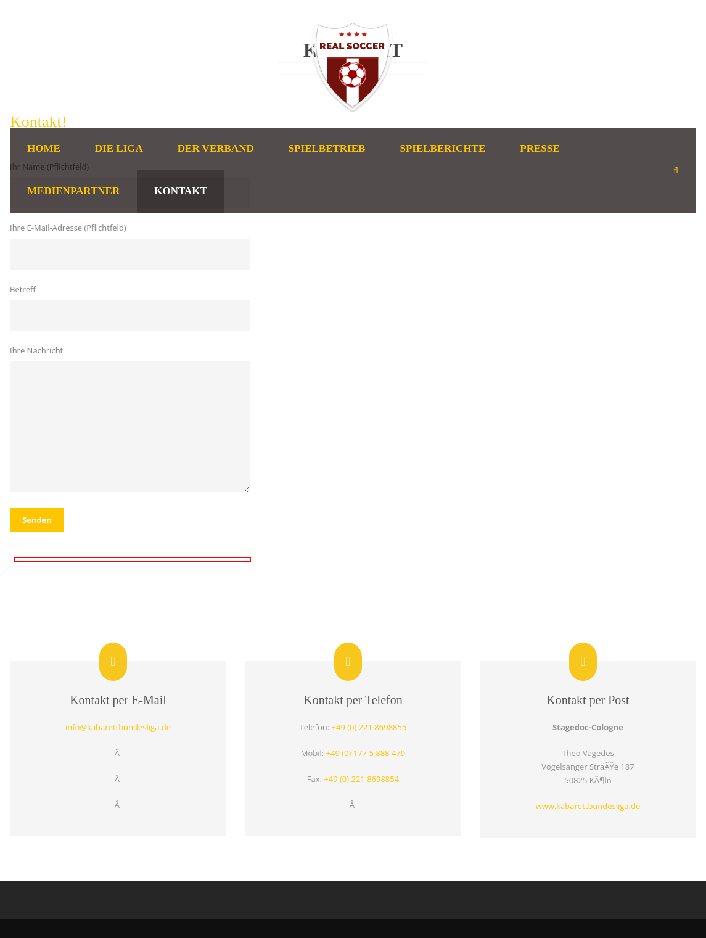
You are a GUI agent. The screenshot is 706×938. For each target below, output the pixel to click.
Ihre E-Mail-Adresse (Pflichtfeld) (132, 245)
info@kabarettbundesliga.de (118, 727)
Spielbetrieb (327, 148)
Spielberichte (442, 148)
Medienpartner (73, 191)
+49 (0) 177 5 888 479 (366, 753)
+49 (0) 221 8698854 (361, 778)
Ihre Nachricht (132, 420)
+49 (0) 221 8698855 (369, 727)
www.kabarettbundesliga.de (588, 806)
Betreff (132, 307)
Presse (539, 148)
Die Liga (119, 148)
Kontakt (180, 191)
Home (43, 148)
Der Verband (216, 148)
